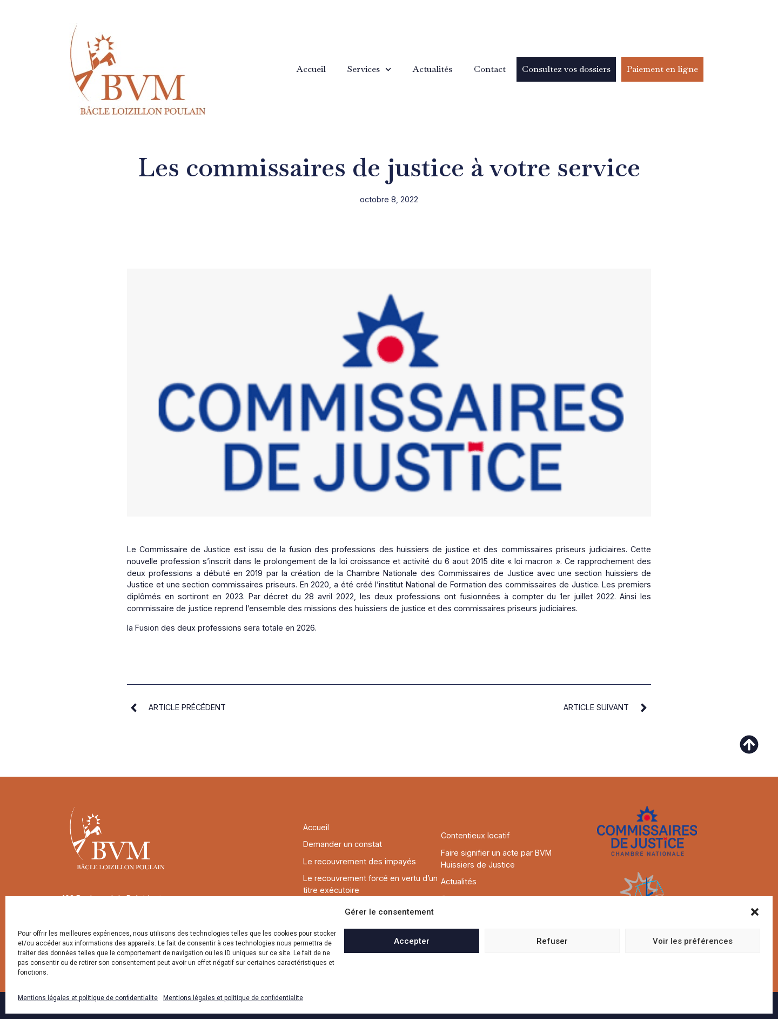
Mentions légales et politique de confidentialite (88, 998)
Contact (490, 69)
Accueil (311, 69)
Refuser (552, 941)
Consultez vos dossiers (566, 69)
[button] (754, 911)
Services (369, 69)
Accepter (412, 941)
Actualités (432, 69)
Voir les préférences (693, 941)
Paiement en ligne (662, 69)
